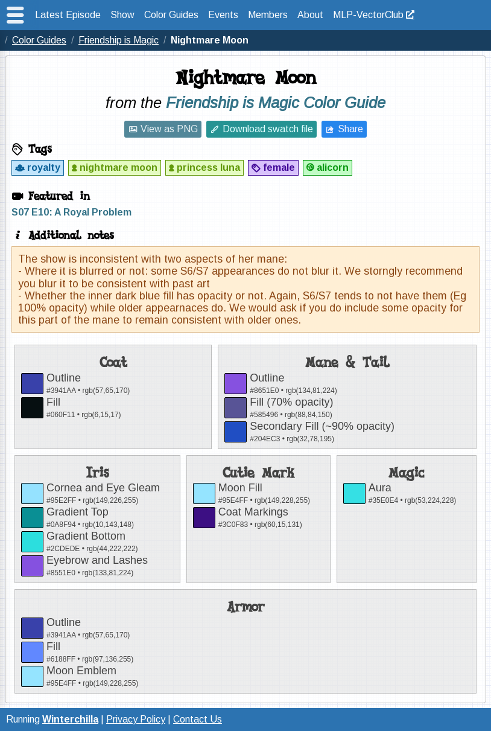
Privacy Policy (135, 719)
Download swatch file (268, 129)
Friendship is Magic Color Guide (275, 102)
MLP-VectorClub (368, 15)
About (310, 15)
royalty (43, 167)
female (279, 167)
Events (223, 15)
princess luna (208, 167)
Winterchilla (70, 719)
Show (122, 15)
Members (268, 15)
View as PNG (169, 129)
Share (350, 129)
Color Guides (171, 15)
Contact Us (197, 719)
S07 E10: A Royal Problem (71, 212)
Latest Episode (68, 15)
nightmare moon (118, 167)
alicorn (333, 167)
